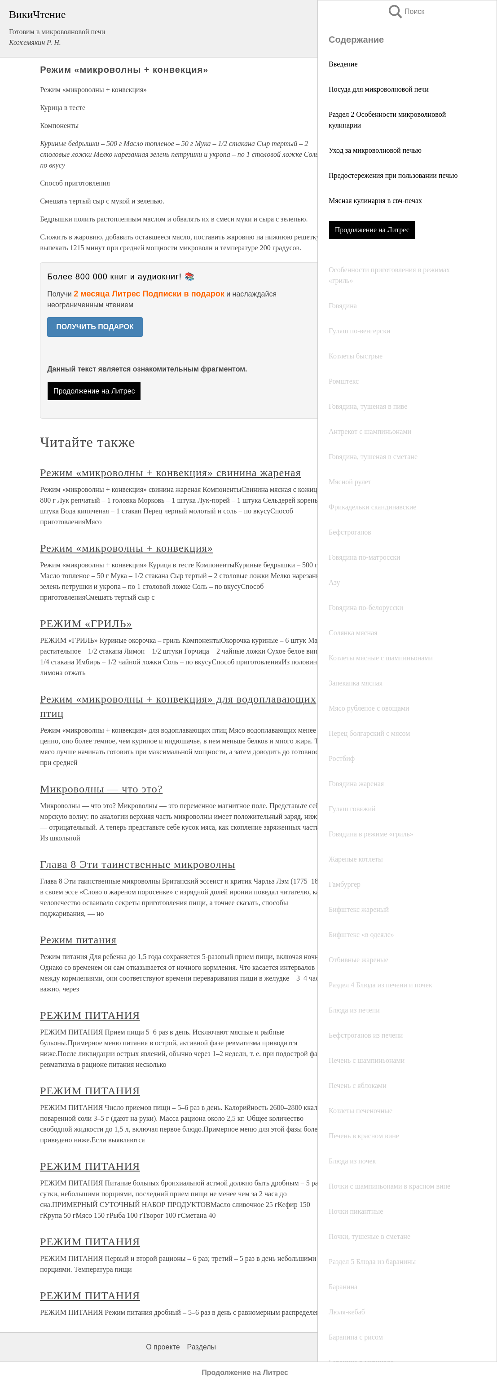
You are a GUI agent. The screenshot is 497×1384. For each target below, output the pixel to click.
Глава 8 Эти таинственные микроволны (137, 864)
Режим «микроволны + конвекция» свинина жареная (170, 472)
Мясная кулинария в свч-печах (375, 200)
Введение (343, 64)
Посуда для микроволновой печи (379, 89)
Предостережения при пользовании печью (393, 175)
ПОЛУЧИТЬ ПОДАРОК (95, 327)
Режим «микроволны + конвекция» (126, 548)
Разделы (201, 1347)
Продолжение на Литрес (372, 230)
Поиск (406, 11)
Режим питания (78, 940)
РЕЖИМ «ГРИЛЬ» (86, 623)
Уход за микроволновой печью (375, 150)
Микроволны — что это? (101, 789)
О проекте (163, 1347)
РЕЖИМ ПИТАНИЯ (90, 1015)
